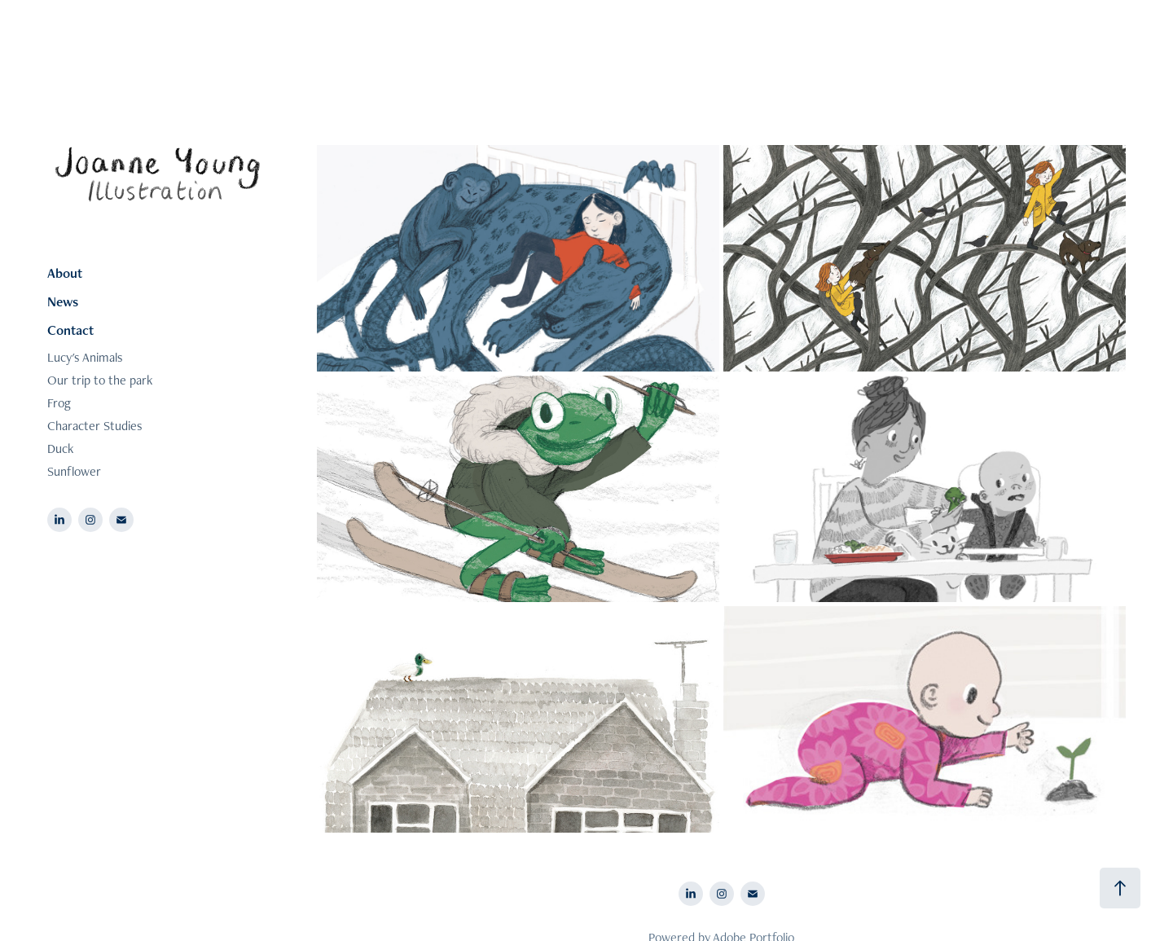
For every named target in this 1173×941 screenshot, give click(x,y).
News (62, 301)
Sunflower (74, 471)
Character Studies (95, 425)
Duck (60, 448)
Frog (59, 402)
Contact (70, 330)
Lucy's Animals (85, 357)
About (64, 273)
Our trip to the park (99, 380)
